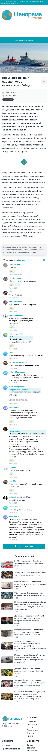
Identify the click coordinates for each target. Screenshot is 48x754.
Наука (30, 727)
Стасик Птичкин (10, 95)
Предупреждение (11, 749)
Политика (31, 721)
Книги (30, 736)
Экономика (32, 730)
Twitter (30, 745)
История (6, 745)
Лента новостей (24, 556)
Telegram (31, 748)
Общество (8, 100)
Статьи (30, 733)
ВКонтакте (32, 750)
